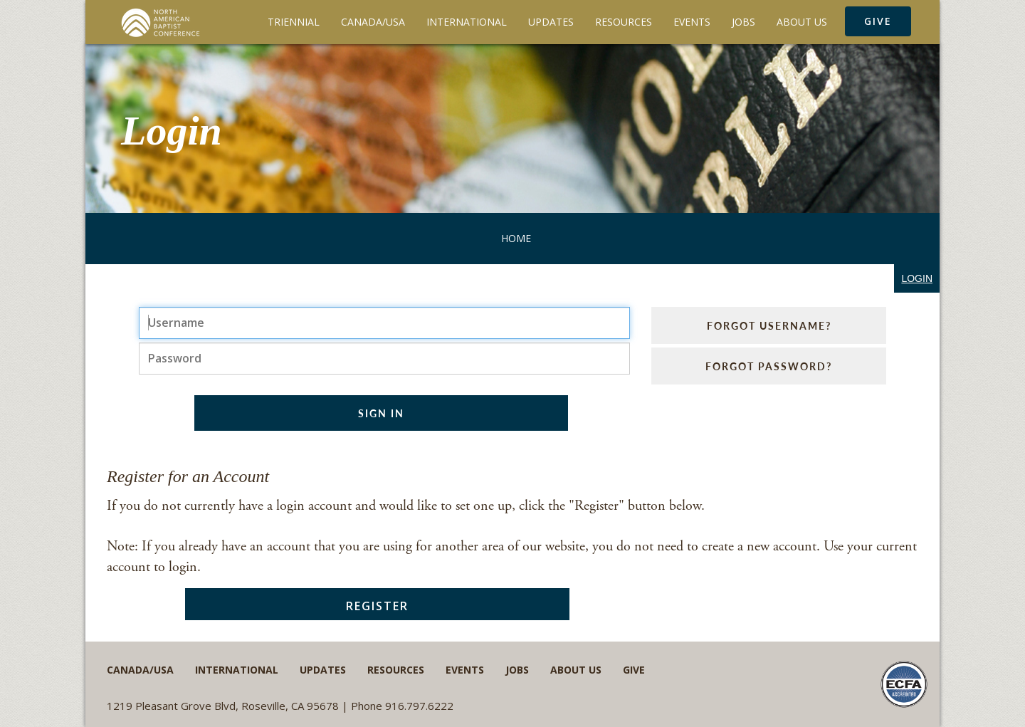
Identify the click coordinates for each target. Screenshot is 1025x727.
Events (691, 21)
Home (516, 238)
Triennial (294, 21)
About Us (802, 21)
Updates (551, 21)
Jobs (743, 21)
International (466, 21)
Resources (623, 21)
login (916, 278)
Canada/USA (373, 21)
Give (878, 21)
